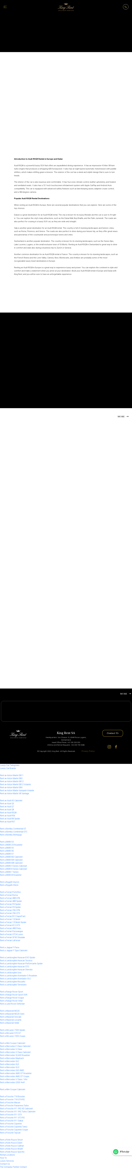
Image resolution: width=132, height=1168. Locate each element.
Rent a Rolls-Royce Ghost (11, 1140)
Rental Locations (7, 1155)
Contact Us (112, 733)
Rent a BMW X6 (7, 851)
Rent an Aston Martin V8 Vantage (14, 793)
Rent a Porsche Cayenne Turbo (13, 1127)
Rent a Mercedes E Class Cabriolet (15, 1046)
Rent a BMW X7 (7, 854)
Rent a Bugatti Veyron (9, 882)
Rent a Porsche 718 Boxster (12, 1096)
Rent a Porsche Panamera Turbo (14, 1105)
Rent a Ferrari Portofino (10, 892)
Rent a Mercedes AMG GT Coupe (14, 1076)
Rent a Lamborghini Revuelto (12, 982)
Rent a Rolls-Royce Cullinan (12, 1146)
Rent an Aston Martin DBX (11, 787)
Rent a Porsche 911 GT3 (11, 1115)
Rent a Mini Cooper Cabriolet (12, 1043)
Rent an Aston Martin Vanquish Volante (17, 790)
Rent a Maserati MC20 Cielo (12, 1014)
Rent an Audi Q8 (7, 810)
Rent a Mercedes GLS (9, 1067)
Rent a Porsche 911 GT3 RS (12, 1118)
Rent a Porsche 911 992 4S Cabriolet (16, 1108)
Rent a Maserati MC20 (10, 1011)
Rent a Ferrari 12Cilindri (10, 919)
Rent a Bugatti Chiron (9, 885)
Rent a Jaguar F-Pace (9, 948)
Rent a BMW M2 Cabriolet (11, 857)
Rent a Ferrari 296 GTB (10, 910)
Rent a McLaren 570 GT (10, 1033)
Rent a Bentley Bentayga (11, 835)
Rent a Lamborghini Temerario (13, 985)
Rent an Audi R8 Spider (10, 819)
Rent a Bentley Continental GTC (13, 832)
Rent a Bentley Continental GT (13, 829)
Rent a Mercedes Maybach (12, 1058)
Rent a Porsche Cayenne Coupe (14, 1130)
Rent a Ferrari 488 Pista (10, 928)
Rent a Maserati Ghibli (9, 1023)
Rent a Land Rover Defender (12, 1004)
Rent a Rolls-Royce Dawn (11, 1143)
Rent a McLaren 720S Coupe (12, 1036)
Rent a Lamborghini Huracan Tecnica (16, 961)
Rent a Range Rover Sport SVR (13, 995)
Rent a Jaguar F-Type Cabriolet (13, 951)
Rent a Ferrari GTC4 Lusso (11, 934)
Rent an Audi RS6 (7, 816)
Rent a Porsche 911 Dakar (11, 1121)
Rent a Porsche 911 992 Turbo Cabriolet (17, 1112)
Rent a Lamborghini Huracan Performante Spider (21, 964)
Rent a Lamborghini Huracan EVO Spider (17, 958)
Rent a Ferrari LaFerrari (10, 940)
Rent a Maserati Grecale (10, 1017)
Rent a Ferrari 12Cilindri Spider (13, 922)
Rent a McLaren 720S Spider (12, 1030)
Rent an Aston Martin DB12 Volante (15, 784)
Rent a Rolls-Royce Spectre (12, 1152)
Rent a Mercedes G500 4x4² (12, 1082)
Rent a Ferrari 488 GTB (10, 898)
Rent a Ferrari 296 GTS (10, 913)
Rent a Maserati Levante (10, 1020)
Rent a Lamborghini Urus (10, 973)
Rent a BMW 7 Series (9, 872)
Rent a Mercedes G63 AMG (12, 1070)
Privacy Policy (88, 751)
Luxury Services (7, 1161)
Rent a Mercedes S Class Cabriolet (15, 1052)
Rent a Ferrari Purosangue (11, 931)
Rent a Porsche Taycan (10, 1133)
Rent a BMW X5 (7, 848)
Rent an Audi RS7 (7, 822)
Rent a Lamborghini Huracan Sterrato (16, 970)
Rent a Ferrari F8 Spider (10, 904)
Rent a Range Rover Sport (11, 992)
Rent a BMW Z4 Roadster (11, 845)
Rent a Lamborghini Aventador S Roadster (18, 976)
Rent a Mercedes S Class (11, 1049)
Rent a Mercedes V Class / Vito (13, 1079)
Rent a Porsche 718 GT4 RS (12, 1099)
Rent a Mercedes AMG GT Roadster (16, 1073)
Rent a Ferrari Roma (9, 895)
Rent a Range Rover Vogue (12, 998)
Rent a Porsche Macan (10, 1102)
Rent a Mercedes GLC (9, 1061)
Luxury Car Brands (8, 768)
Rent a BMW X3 (7, 842)
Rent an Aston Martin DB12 (12, 781)
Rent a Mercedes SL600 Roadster (15, 1055)
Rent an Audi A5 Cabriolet (11, 800)
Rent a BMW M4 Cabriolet (11, 860)
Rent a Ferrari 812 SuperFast (12, 916)
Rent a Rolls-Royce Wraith (11, 1149)
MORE (121, 416)
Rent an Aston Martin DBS (11, 778)
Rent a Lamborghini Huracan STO (14, 967)
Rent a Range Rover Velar (11, 1001)
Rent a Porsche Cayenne (11, 1124)
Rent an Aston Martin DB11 (12, 775)
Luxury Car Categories (9, 765)
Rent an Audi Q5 (7, 803)
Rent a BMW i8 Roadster (11, 875)
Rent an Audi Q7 (7, 806)
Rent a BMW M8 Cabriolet (11, 863)
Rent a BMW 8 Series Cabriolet (13, 869)
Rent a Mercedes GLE (9, 1064)
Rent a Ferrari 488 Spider (11, 901)
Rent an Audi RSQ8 (8, 813)
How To (3, 1158)
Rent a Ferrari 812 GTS (10, 925)
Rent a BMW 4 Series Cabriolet (13, 866)
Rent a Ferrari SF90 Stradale (12, 937)
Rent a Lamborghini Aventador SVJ (15, 979)
